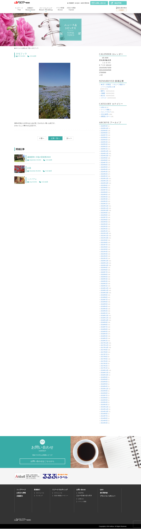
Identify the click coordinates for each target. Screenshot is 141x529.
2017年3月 (104, 363)
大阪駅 (103, 93)
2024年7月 (104, 162)
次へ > (68, 138)
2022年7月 (104, 217)
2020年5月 (104, 276)
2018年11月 (104, 318)
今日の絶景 (33, 56)
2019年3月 (104, 309)
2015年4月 (104, 402)
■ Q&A (77, 3)
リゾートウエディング (60, 490)
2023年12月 (104, 178)
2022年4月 (104, 224)
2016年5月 (104, 384)
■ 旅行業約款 (85, 3)
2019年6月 (104, 302)
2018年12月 (104, 315)
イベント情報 (105, 109)
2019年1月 (104, 313)
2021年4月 (104, 251)
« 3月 (101, 75)
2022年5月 (104, 222)
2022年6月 (104, 219)
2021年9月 (104, 240)
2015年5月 (104, 400)
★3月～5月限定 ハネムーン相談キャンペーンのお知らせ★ (113, 86)
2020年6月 (104, 274)
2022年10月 (104, 210)
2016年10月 (104, 375)
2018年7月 (104, 327)
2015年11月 (104, 388)
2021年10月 (104, 238)
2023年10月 (104, 183)
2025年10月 (104, 128)
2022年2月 (104, 229)
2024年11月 (104, 153)
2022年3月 (104, 226)
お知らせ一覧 (26, 48)
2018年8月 (104, 324)
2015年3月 (104, 404)
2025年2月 (104, 146)
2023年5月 (104, 194)
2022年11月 (104, 208)
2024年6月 (104, 165)
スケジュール (40, 493)
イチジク (104, 98)
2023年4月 (104, 197)
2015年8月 (104, 393)
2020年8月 (104, 270)
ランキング (39, 496)
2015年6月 (104, 398)
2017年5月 (104, 359)
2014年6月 (104, 418)
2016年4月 (104, 386)
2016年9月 (104, 377)
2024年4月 (104, 169)
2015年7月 (104, 395)
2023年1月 (104, 203)
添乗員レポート (106, 116)
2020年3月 (104, 281)
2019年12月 (104, 288)
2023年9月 (104, 185)
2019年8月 (104, 297)
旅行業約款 (104, 493)
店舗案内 (20, 496)
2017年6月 (104, 356)
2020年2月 (104, 283)
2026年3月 (104, 126)
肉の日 (103, 95)
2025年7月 (104, 135)
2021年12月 (104, 233)
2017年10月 (104, 347)
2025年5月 (104, 140)
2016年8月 (104, 379)
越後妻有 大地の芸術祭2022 (41, 157)
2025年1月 (104, 149)
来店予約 (81, 493)
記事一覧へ (55, 138)
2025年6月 (104, 137)
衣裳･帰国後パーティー (61, 496)
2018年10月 (104, 320)
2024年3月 (104, 171)
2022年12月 (104, 206)
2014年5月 (104, 420)
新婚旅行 (37, 490)
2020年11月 (104, 263)
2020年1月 (104, 286)
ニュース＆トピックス (84, 496)
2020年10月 (104, 265)
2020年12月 (104, 261)
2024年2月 (104, 174)
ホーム (18, 48)
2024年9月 (104, 158)
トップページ (21, 490)
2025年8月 (104, 133)
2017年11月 (104, 345)
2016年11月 (104, 372)
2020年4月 (104, 279)
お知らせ (104, 107)
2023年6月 (104, 192)
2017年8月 (104, 352)
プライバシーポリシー (107, 496)
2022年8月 (104, 215)
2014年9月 (104, 413)
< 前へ (41, 138)
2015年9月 (104, 391)
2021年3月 (104, 254)
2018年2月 (104, 338)
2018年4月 (104, 334)
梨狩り (103, 91)
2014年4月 (104, 423)
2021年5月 (104, 249)
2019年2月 (104, 311)
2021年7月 (104, 245)
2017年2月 (104, 366)
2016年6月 (104, 382)
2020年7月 (104, 272)
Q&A (101, 490)
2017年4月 (104, 361)
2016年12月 (104, 370)
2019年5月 (104, 304)
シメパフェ (32, 179)
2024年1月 (104, 176)
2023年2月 (104, 201)
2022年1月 (104, 231)
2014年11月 (104, 409)
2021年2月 (104, 256)
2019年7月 (104, 299)
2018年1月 (104, 340)
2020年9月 (104, 267)
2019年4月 (104, 306)
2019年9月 (104, 295)
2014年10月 (104, 411)
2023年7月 (104, 190)
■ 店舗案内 (70, 3)
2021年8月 (104, 242)
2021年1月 (104, 258)
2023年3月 (104, 199)
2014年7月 (104, 416)
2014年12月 (104, 407)
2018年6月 (104, 329)
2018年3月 (104, 336)
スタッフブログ (106, 112)
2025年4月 (104, 142)
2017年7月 (104, 354)
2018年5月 (104, 331)
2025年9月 (104, 130)
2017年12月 (104, 343)
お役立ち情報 (21, 493)
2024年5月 (104, 167)
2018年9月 (104, 322)
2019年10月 (104, 292)
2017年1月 (104, 368)
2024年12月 (104, 151)
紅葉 (29, 168)
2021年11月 (104, 235)
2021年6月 (104, 247)
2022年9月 (104, 213)
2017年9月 (104, 350)
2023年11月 (104, 181)
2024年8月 (104, 160)
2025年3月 (104, 144)
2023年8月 (104, 187)
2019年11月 (104, 290)
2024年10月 (104, 155)
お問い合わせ (81, 490)
